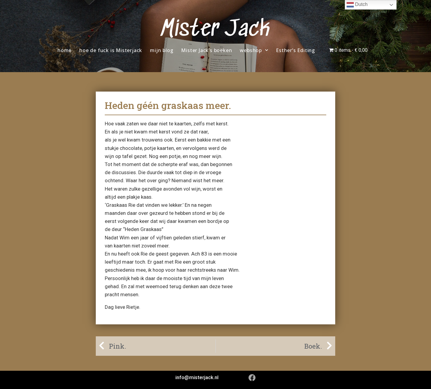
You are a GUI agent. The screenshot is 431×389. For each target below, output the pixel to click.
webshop (254, 50)
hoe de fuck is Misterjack (110, 50)
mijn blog (161, 50)
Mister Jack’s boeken (206, 50)
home (64, 50)
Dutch (357, 4)
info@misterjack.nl (196, 377)
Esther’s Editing (295, 50)
